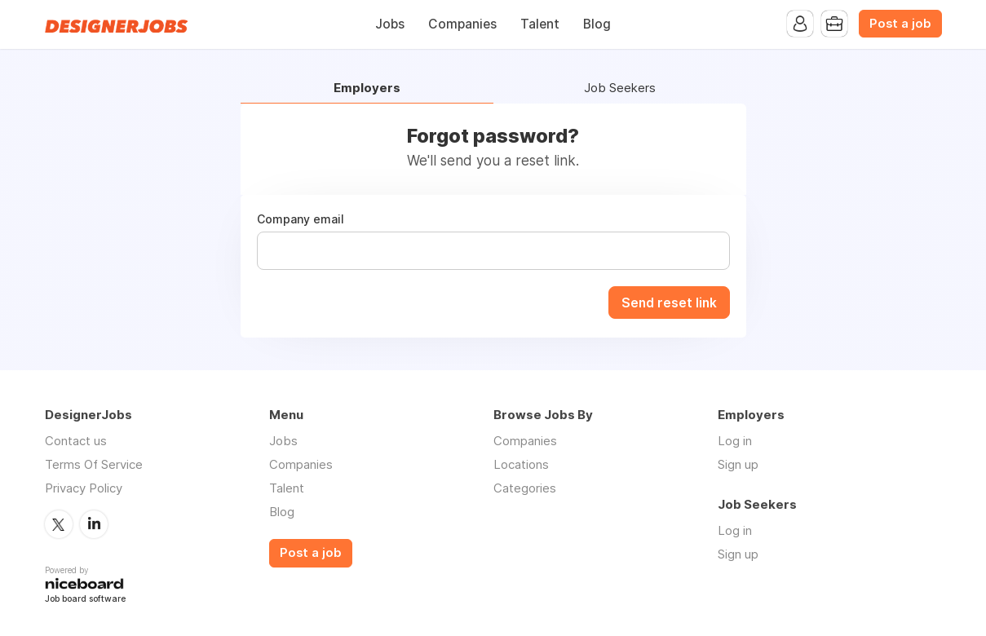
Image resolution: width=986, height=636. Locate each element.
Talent (539, 24)
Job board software (85, 599)
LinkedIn (94, 524)
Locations (521, 464)
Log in (735, 440)
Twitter (59, 524)
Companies (462, 24)
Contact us (76, 440)
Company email (300, 219)
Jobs (390, 24)
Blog (597, 24)
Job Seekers (620, 88)
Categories (524, 488)
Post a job (900, 23)
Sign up (738, 464)
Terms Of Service (94, 464)
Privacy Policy (83, 488)
